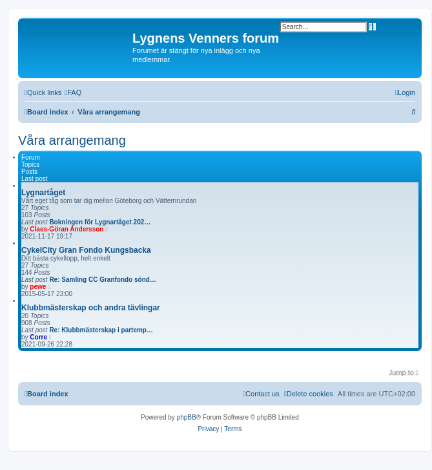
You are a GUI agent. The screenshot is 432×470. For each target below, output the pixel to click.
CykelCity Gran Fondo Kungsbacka (86, 250)
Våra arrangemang (72, 140)
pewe (38, 286)
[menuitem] (73, 92)
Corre (38, 337)
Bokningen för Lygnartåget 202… (99, 222)
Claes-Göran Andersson (66, 229)
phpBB (186, 417)
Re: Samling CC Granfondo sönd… (102, 279)
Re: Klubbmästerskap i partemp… (101, 330)
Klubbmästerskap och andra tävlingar (90, 307)
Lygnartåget (43, 192)
